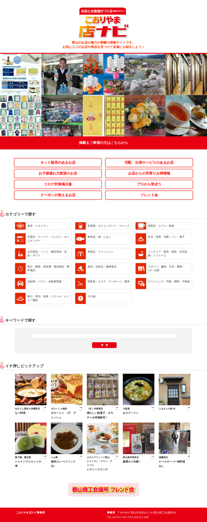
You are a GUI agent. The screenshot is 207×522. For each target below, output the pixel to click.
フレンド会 (149, 195)
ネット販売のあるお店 (57, 162)
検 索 (104, 345)
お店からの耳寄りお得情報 (149, 173)
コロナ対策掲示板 (58, 184)
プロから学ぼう (149, 184)
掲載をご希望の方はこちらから (103, 143)
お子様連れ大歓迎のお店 (58, 173)
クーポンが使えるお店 (57, 195)
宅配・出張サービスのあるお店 (149, 162)
